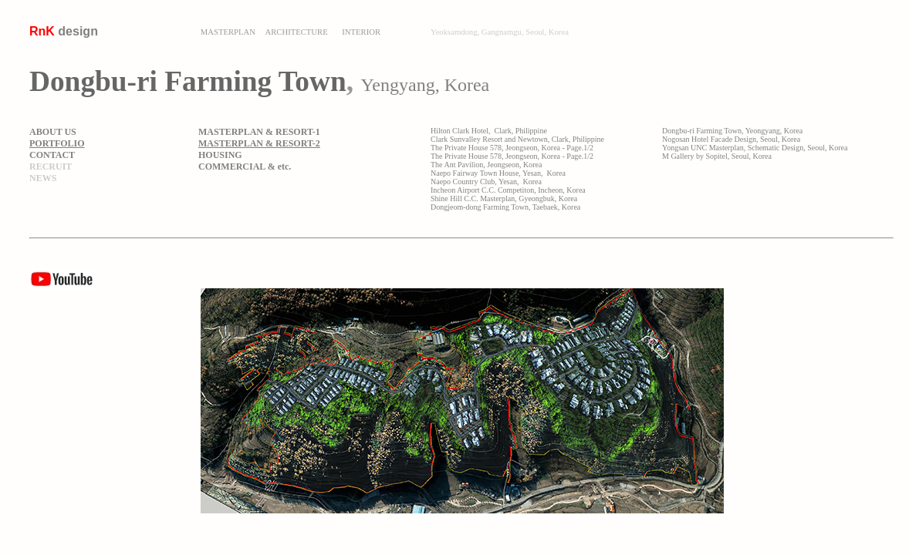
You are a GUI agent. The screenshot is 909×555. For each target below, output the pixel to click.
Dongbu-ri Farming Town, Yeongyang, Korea (732, 130)
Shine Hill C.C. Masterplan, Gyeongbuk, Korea (504, 198)
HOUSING (220, 155)
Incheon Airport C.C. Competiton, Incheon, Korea (508, 190)
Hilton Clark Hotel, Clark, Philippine (489, 130)
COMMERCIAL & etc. (244, 166)
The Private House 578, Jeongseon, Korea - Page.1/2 (512, 147)
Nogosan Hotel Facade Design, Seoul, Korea (731, 139)
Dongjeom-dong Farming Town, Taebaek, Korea (505, 207)
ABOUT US (52, 131)
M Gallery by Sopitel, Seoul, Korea (717, 156)
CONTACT (52, 155)
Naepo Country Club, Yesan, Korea (486, 181)
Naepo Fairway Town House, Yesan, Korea (498, 173)
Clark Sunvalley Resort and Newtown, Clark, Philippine (517, 139)
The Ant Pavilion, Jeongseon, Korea (486, 164)
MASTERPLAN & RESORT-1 (259, 131)
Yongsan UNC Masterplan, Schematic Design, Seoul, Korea (754, 147)
